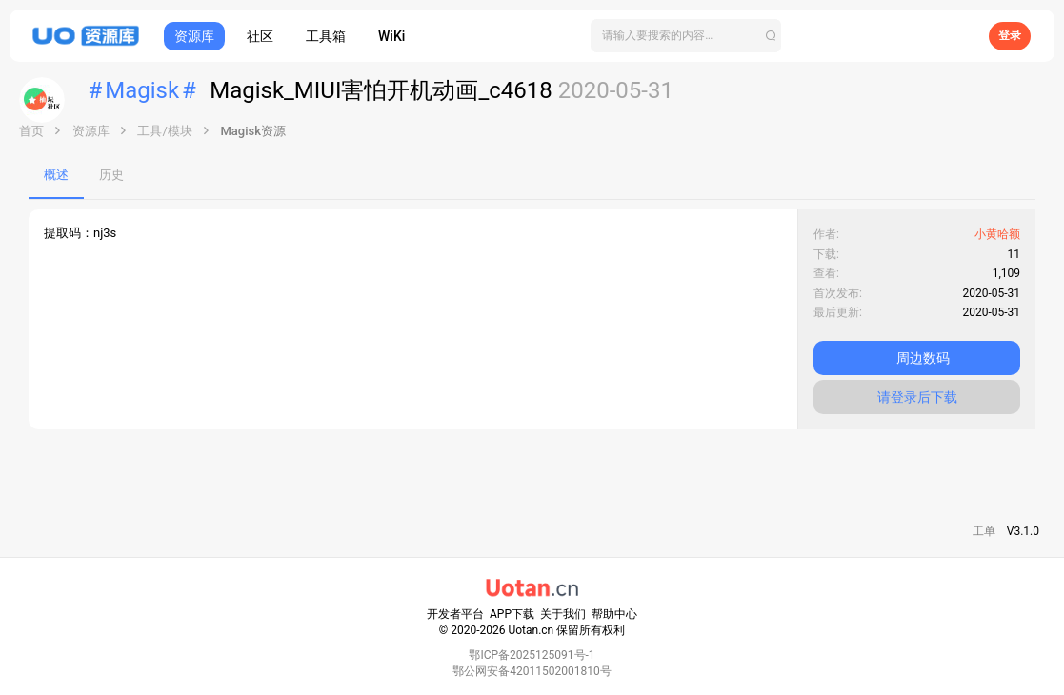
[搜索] (686, 35)
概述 (56, 175)
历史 (111, 175)
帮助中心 (614, 614)
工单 (984, 531)
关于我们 (563, 614)
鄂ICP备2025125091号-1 (531, 655)
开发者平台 (455, 614)
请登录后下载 (917, 397)
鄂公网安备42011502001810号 (531, 671)
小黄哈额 (997, 234)
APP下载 (512, 614)
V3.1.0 (1023, 531)
